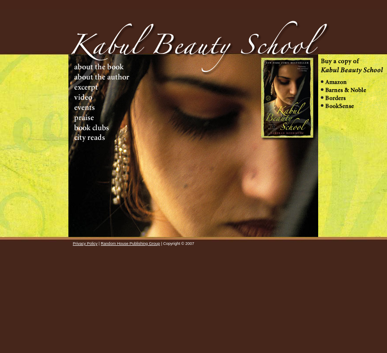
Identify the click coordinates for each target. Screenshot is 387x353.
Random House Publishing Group (130, 243)
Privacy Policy (85, 243)
